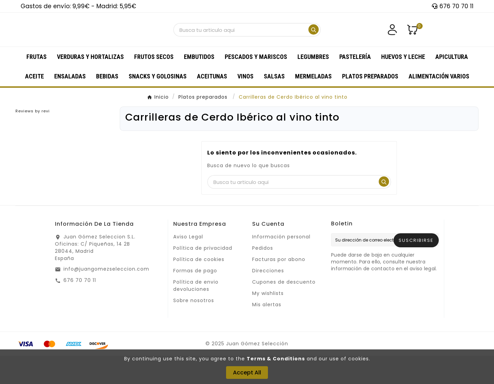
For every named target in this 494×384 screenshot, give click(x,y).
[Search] (313, 43)
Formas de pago (195, 298)
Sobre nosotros (193, 328)
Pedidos (262, 276)
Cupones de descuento (284, 310)
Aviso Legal (188, 264)
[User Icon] (392, 44)
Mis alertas (266, 332)
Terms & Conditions (276, 358)
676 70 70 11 (79, 308)
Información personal (281, 264)
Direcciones (268, 298)
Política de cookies (198, 287)
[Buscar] (240, 44)
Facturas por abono (278, 287)
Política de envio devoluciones (196, 314)
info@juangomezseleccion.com (106, 297)
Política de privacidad (202, 276)
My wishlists (268, 321)
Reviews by (32, 139)
